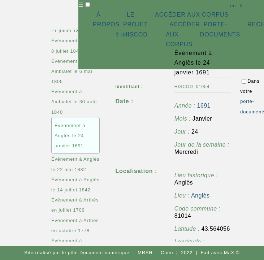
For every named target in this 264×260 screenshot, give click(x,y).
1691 (204, 106)
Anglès (200, 195)
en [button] (233, 5)
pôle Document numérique (99, 252)
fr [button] (241, 5)
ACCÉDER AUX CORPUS (192, 15)
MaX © (232, 252)
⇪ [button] (122, 34)
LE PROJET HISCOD (135, 24)
